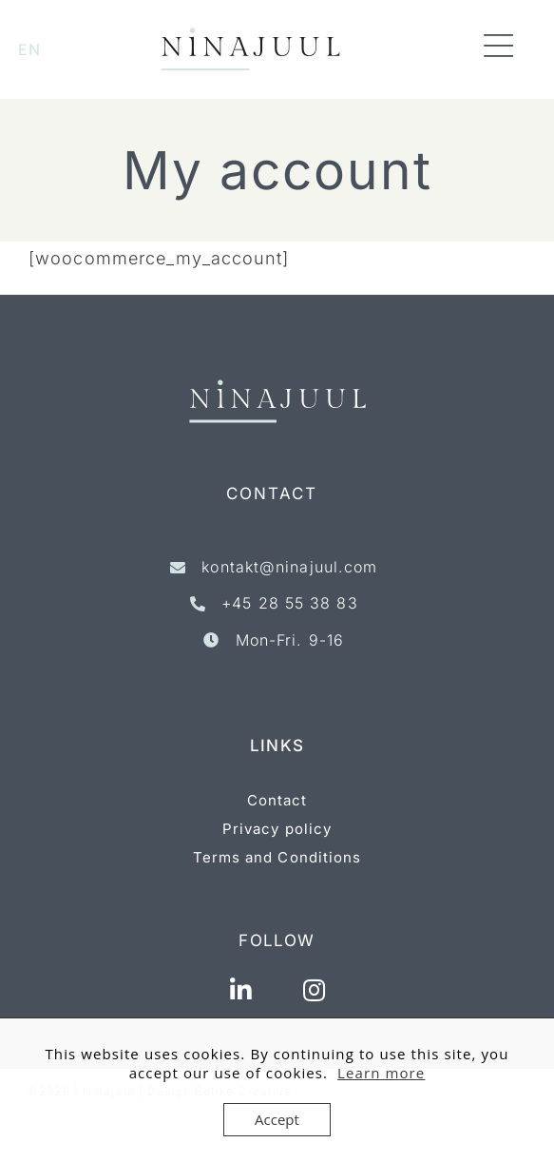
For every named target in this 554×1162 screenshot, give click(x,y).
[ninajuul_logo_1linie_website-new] (251, 36)
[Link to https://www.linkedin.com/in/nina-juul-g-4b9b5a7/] (241, 990)
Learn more (381, 1072)
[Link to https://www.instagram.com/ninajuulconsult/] (314, 990)
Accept (277, 1119)
